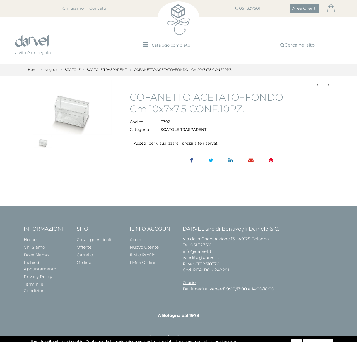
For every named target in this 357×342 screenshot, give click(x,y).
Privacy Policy (38, 276)
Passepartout (192, 337)
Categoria (139, 129)
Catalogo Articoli (94, 239)
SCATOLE (73, 69)
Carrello (85, 255)
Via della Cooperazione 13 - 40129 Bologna (226, 238)
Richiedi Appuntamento (40, 265)
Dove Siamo (36, 255)
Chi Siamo (73, 8)
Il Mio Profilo (142, 255)
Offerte (84, 247)
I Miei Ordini (142, 262)
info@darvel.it (197, 251)
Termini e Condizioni (35, 287)
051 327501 (249, 8)
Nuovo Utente (144, 247)
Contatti (97, 8)
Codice (136, 121)
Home (33, 69)
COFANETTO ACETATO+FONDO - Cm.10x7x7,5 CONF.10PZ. (183, 69)
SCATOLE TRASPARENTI (107, 69)
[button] (304, 8)
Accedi (141, 143)
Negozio (52, 69)
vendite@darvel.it (201, 257)
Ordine (84, 262)
